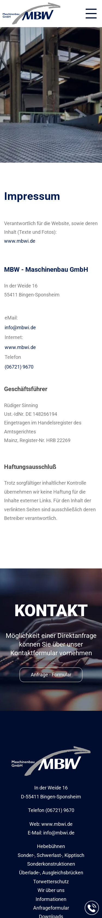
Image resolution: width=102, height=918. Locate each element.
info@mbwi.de (20, 327)
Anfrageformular (51, 908)
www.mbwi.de (19, 241)
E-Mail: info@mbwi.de (51, 833)
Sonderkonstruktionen (51, 864)
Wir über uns (51, 890)
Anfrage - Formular (51, 674)
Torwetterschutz (51, 881)
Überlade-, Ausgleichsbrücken (51, 872)
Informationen (51, 899)
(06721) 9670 (19, 367)
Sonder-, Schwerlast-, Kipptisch (51, 855)
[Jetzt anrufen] (92, 908)
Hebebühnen (51, 846)
